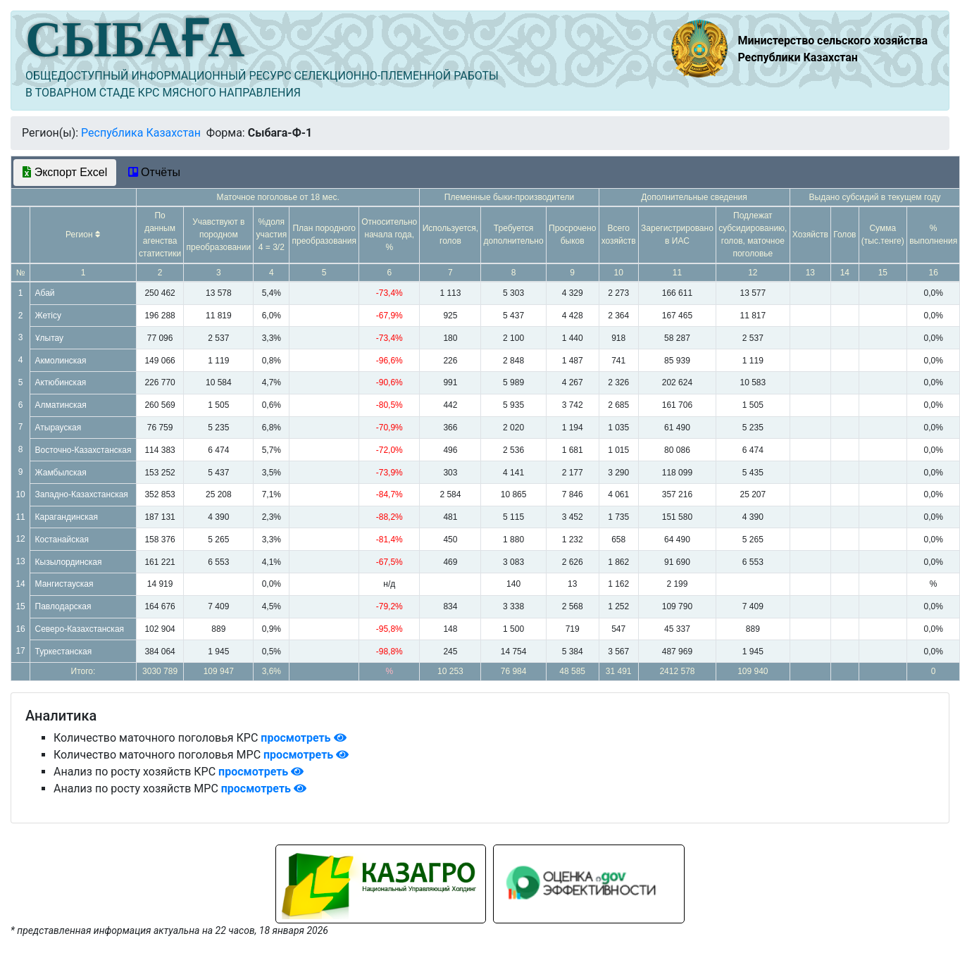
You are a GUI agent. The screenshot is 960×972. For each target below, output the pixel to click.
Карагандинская (66, 517)
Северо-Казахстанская (80, 629)
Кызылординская (68, 562)
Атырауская (58, 427)
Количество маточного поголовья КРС (157, 737)
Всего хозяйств (618, 234)
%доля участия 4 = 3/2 (271, 234)
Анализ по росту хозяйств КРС (136, 771)
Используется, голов (451, 234)
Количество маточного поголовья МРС (158, 754)
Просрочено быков (572, 234)
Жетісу (48, 315)
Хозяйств (810, 234)
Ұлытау (49, 338)
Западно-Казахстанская (81, 494)
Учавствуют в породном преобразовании (219, 234)
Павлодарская (63, 606)
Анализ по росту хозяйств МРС (137, 788)
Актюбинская (61, 382)
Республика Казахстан (141, 132)
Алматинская (61, 405)
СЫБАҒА (134, 39)
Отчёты (154, 172)
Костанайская (62, 539)
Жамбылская (61, 473)
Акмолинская (61, 361)
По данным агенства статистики (160, 234)
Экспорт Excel (65, 172)
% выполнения (933, 234)
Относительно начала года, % (389, 234)
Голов (844, 234)
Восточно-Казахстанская (83, 450)
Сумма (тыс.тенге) (882, 234)
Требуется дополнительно (514, 234)
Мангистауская (64, 584)
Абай (45, 293)
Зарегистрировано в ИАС (677, 234)
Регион (83, 234)
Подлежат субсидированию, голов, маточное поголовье (752, 234)
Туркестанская (63, 651)
